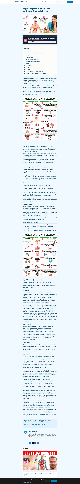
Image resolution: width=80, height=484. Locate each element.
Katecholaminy (29, 65)
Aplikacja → (70, 1)
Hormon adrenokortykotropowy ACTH (34, 71)
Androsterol (28, 69)
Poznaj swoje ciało (31, 6)
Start (27, 1)
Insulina (27, 51)
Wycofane (47, 1)
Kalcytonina (28, 67)
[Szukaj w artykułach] (60, 2)
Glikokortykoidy (29, 57)
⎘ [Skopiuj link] (37, 443)
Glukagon (28, 55)
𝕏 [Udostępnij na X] (32, 443)
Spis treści (26, 48)
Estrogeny (28, 63)
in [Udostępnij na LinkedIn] (35, 443)
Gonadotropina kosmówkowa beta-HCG (35, 53)
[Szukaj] (65, 2)
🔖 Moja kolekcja (41, 1)
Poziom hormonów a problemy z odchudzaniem (36, 73)
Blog (30, 1)
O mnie (52, 1)
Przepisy (34, 1)
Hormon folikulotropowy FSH (32, 59)
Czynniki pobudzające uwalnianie (33, 61)
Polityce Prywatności (27, 482)
